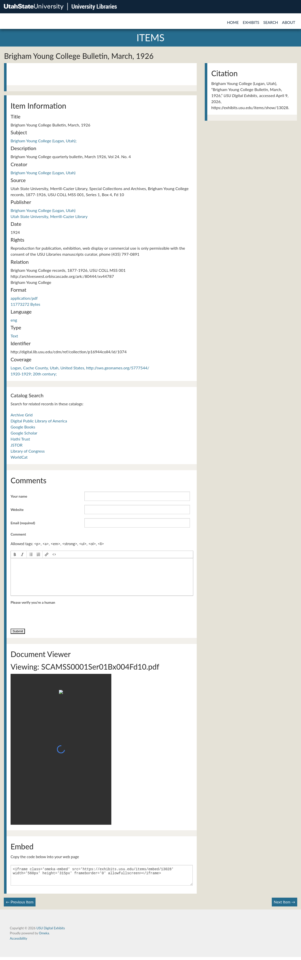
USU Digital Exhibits (50, 931)
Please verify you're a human (33, 602)
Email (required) (23, 523)
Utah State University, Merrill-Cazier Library (49, 216)
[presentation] (15, 554)
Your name (19, 496)
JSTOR (16, 445)
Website (17, 509)
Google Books (23, 426)
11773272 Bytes (25, 304)
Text (14, 335)
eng (14, 320)
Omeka (44, 936)
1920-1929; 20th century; (34, 373)
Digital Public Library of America (39, 420)
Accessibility (18, 941)
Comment (18, 534)
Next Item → (284, 905)
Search (270, 22)
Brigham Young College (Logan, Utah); (44, 140)
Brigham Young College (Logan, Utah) (43, 172)
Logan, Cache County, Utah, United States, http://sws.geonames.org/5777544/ (80, 367)
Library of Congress (28, 451)
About (288, 22)
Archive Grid (21, 414)
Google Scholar (24, 432)
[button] (14, 554)
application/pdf (24, 298)
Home (233, 22)
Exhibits (251, 22)
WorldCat (19, 457)
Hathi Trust (20, 439)
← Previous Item (20, 905)
